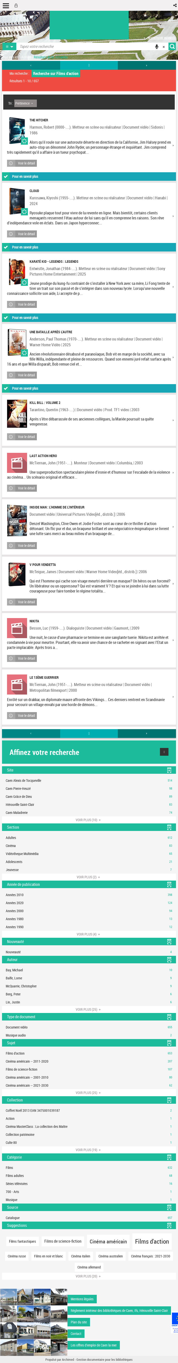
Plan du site (79, 1322)
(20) (89, 1276)
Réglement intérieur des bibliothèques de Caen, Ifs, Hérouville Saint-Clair (119, 1310)
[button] (175, 5)
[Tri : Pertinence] (25, 103)
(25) (89, 1009)
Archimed (68, 1359)
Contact (76, 1333)
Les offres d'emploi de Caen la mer (94, 1345)
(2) (89, 877)
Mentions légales (82, 1299)
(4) (89, 934)
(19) (89, 1149)
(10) (89, 819)
